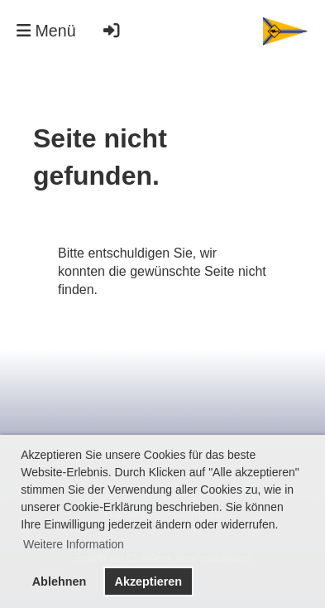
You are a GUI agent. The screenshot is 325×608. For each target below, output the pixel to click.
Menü (46, 31)
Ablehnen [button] (59, 581)
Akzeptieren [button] (148, 581)
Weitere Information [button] (73, 544)
